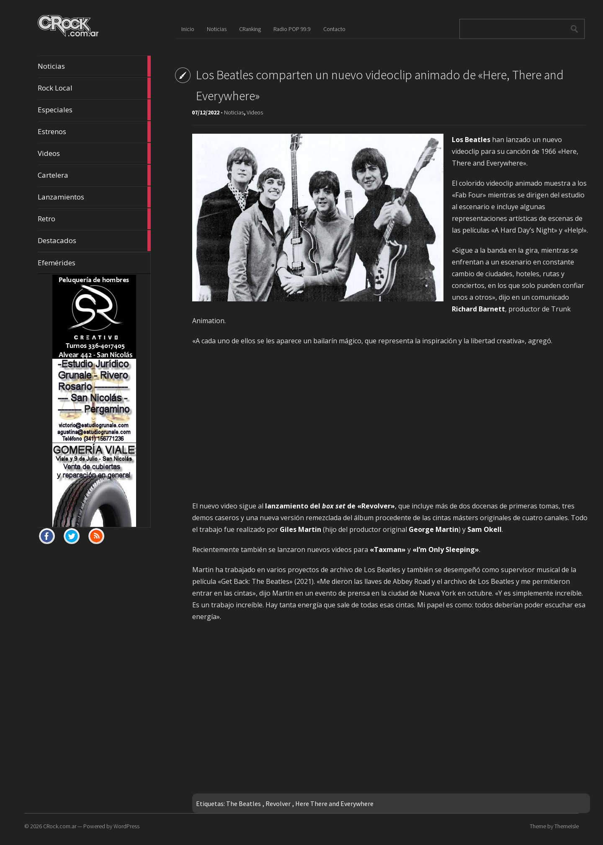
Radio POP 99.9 (292, 29)
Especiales (94, 109)
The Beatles (243, 803)
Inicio (187, 29)
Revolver (278, 803)
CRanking (250, 29)
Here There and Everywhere (334, 803)
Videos (94, 153)
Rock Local (94, 88)
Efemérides (56, 262)
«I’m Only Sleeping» (445, 549)
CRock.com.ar (59, 826)
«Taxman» (388, 549)
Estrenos (94, 131)
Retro (94, 218)
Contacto (334, 29)
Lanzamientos (94, 197)
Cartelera (94, 175)
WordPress (126, 826)
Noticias (94, 66)
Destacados (94, 240)
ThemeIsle (566, 826)
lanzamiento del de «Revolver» (330, 506)
